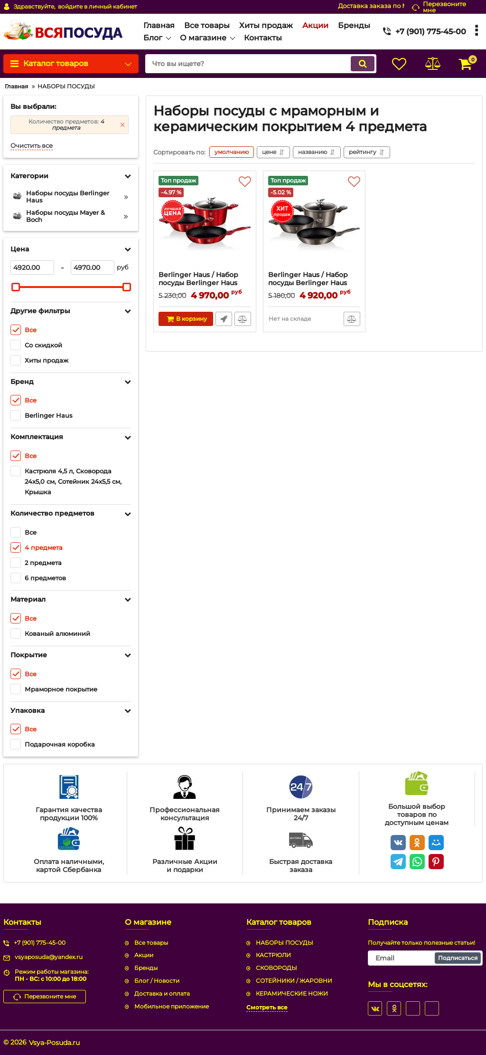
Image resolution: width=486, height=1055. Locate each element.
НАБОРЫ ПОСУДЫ (284, 942)
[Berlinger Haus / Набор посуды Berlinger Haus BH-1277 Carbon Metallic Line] (314, 223)
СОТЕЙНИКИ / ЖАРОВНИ (294, 980)
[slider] (15, 287)
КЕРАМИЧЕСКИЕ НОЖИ (292, 993)
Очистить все (31, 145)
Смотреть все (267, 1007)
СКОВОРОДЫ (276, 967)
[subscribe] (425, 958)
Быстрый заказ (223, 319)
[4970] (92, 267)
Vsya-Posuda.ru (54, 1042)
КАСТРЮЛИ (273, 955)
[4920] (32, 267)
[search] (260, 63)
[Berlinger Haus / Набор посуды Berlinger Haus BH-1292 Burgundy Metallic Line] (205, 223)
